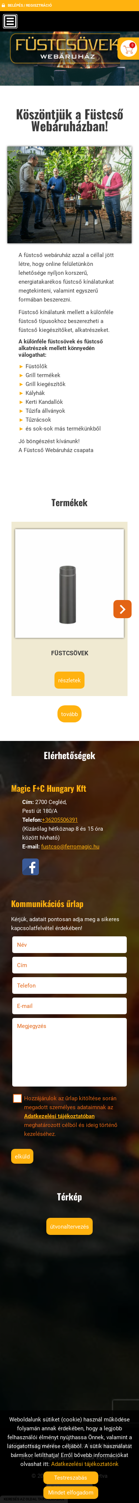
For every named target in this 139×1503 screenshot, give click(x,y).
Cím (22, 965)
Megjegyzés (31, 1026)
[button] (122, 609)
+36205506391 (60, 820)
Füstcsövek (69, 653)
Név (31, 945)
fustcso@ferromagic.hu (70, 846)
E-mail (34, 1006)
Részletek (69, 680)
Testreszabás (70, 1477)
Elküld (22, 1156)
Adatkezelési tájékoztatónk (85, 1464)
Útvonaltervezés (69, 1226)
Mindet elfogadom (70, 1492)
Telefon (35, 985)
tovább (69, 714)
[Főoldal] (69, 51)
